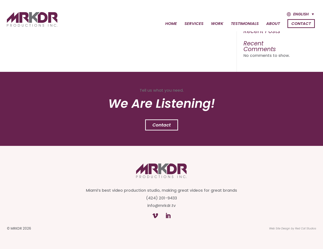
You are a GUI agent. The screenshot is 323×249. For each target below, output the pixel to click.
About (273, 24)
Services (193, 24)
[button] (296, 14)
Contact (301, 23)
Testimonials (245, 24)
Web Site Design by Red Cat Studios (292, 228)
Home (171, 24)
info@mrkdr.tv (161, 205)
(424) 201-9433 (161, 198)
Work (217, 24)
